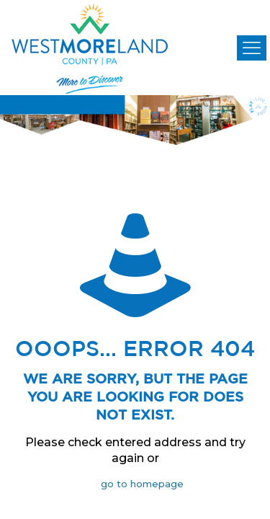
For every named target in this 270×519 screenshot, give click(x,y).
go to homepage (142, 483)
